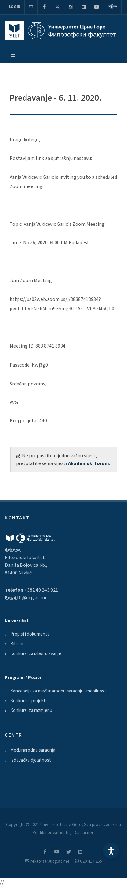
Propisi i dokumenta (29, 634)
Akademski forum (88, 463)
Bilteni (16, 643)
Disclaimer (83, 832)
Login (14, 7)
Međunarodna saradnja (32, 750)
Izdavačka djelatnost (30, 760)
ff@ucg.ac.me (33, 597)
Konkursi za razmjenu (31, 710)
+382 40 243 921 (41, 590)
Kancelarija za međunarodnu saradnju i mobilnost (58, 691)
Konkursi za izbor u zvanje (35, 653)
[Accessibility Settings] (111, 851)
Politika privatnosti (50, 832)
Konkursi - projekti (28, 701)
